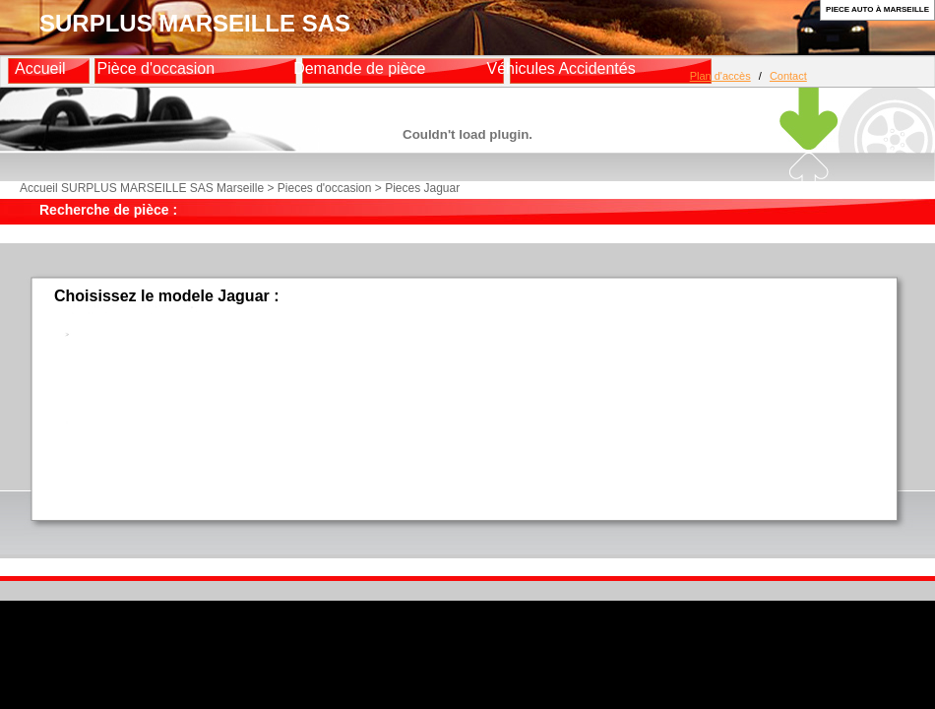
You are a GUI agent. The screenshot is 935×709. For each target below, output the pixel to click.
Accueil (40, 68)
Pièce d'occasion (156, 68)
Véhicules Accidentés (560, 68)
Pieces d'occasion (325, 188)
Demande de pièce (359, 68)
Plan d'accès (720, 76)
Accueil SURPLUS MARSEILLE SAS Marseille (142, 188)
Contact (788, 76)
